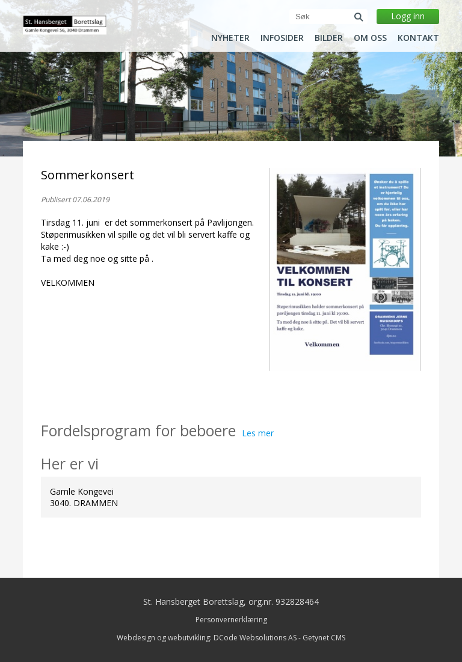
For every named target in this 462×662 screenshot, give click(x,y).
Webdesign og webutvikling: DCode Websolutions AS (207, 638)
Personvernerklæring (231, 619)
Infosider (282, 38)
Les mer (258, 433)
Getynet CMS (324, 638)
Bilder (329, 38)
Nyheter (230, 38)
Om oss (370, 38)
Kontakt (418, 38)
